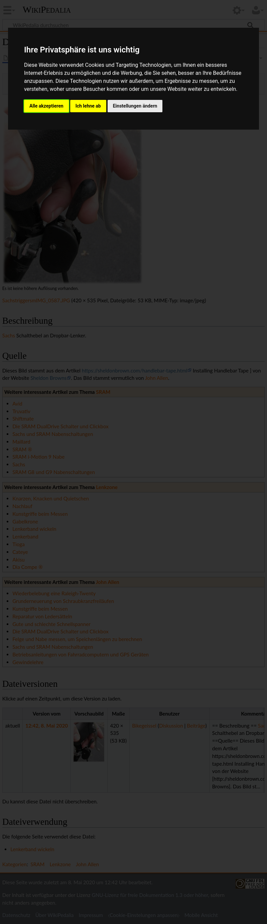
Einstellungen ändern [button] (135, 106)
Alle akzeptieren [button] (46, 106)
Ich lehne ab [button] (88, 106)
